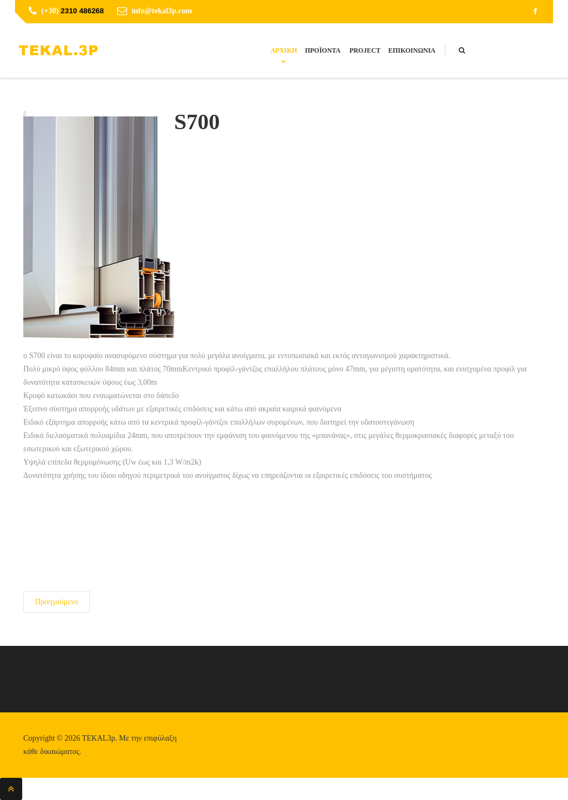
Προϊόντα (323, 50)
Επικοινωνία (411, 50)
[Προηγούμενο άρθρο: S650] (56, 602)
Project (365, 50)
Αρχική (284, 50)
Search (472, 51)
